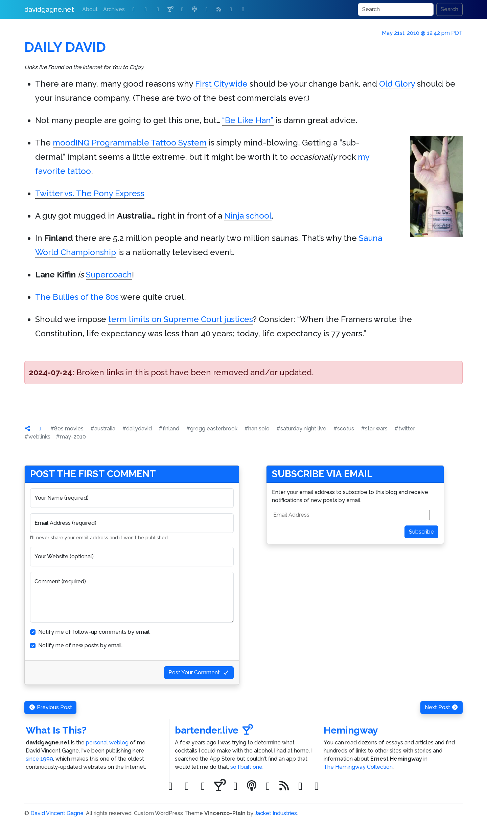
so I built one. (246, 767)
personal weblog (107, 742)
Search (449, 9)
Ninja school (248, 216)
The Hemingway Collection (358, 767)
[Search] (396, 9)
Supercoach (109, 274)
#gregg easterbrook (211, 428)
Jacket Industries (276, 813)
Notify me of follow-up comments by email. (94, 632)
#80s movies (67, 428)
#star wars (374, 428)
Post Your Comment (198, 672)
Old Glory (397, 84)
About (90, 9)
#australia (102, 428)
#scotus (343, 428)
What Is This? (56, 730)
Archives (114, 9)
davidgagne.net (49, 9)
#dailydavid (137, 428)
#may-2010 (71, 436)
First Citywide (221, 84)
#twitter (404, 428)
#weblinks (37, 436)
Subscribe (421, 532)
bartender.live (214, 730)
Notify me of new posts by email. (80, 645)
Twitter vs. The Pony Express (89, 193)
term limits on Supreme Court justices (180, 319)
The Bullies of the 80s (77, 297)
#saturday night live (301, 428)
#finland (169, 428)
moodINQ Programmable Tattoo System (130, 143)
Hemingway (351, 730)
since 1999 (39, 759)
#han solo (257, 428)
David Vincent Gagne (57, 813)
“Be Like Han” (248, 120)
